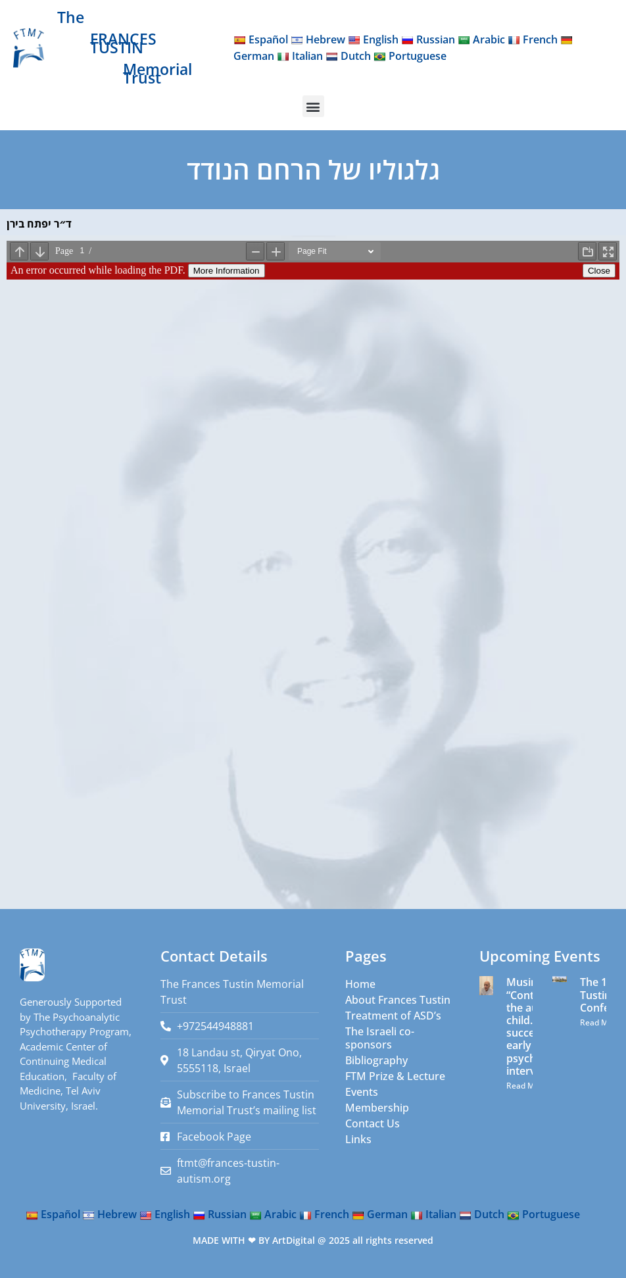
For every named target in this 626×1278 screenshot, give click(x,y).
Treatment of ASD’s (393, 1015)
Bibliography (376, 1060)
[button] (313, 106)
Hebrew (318, 39)
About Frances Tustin (397, 1000)
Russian (428, 39)
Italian (300, 56)
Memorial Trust (157, 73)
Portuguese (409, 56)
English (373, 39)
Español (260, 39)
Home (360, 984)
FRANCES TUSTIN (123, 43)
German (380, 1214)
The (70, 17)
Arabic (481, 39)
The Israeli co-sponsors (379, 1038)
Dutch (348, 56)
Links (358, 1139)
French (533, 39)
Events (361, 1092)
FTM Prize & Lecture (395, 1076)
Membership (377, 1107)
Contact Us (372, 1123)
